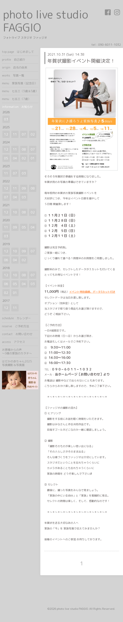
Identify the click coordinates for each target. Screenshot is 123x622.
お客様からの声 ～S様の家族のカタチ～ (20, 351)
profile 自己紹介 (13, 59)
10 (15, 212)
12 (6, 134)
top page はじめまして (18, 52)
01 (33, 158)
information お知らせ (17, 107)
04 (15, 158)
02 (33, 134)
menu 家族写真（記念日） (19, 83)
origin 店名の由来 (14, 67)
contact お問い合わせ (17, 334)
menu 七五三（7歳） (16, 99)
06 (6, 260)
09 (24, 188)
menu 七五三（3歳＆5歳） (20, 91)
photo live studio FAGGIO (45, 21)
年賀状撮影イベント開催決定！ (81, 60)
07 (24, 134)
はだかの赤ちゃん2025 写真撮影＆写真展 (20, 363)
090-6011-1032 (109, 45)
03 (6, 119)
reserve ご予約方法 (15, 326)
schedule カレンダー (16, 318)
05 (6, 158)
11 (15, 134)
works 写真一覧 (13, 75)
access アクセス (13, 342)
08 (24, 149)
